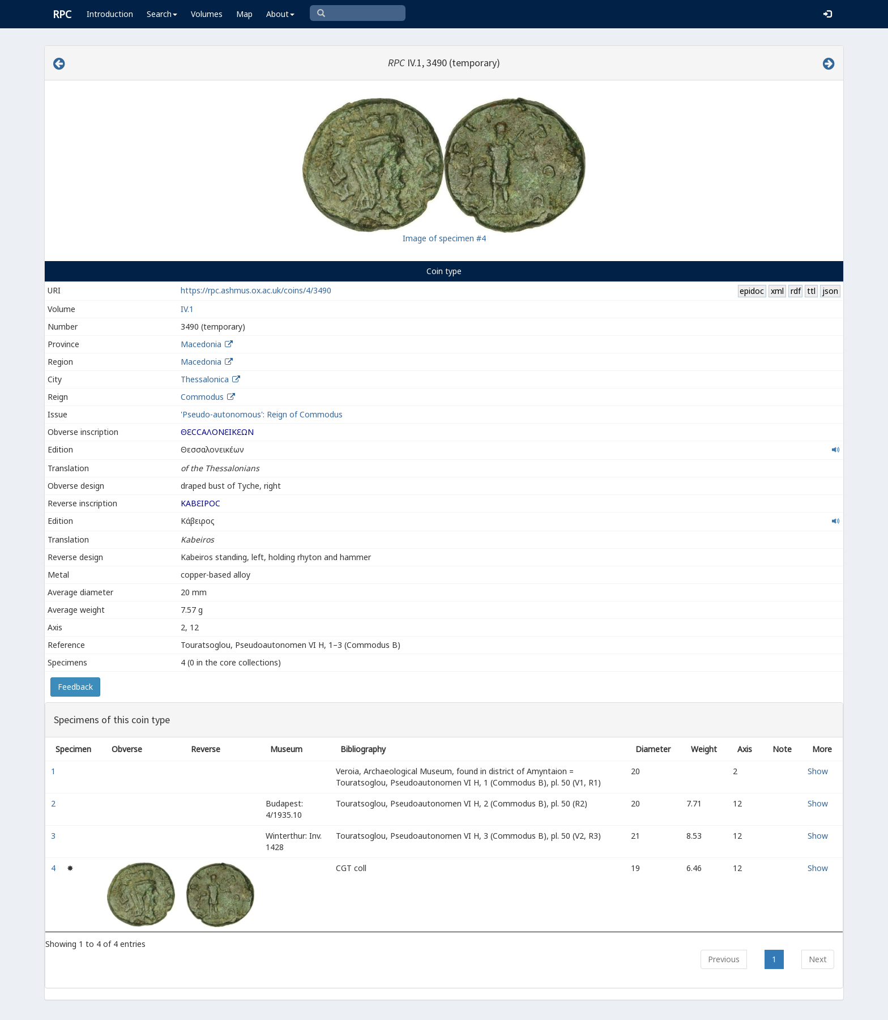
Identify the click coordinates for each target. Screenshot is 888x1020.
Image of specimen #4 (444, 238)
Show (818, 771)
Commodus (202, 396)
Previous (724, 959)
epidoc (752, 290)
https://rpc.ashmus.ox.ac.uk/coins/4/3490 (256, 290)
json (830, 290)
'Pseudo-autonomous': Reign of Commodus (262, 414)
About (280, 13)
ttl (811, 290)
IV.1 (187, 309)
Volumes (207, 13)
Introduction (110, 13)
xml (777, 290)
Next (818, 959)
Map (244, 13)
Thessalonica (205, 379)
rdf (796, 290)
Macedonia (201, 344)
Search (162, 13)
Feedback (75, 686)
